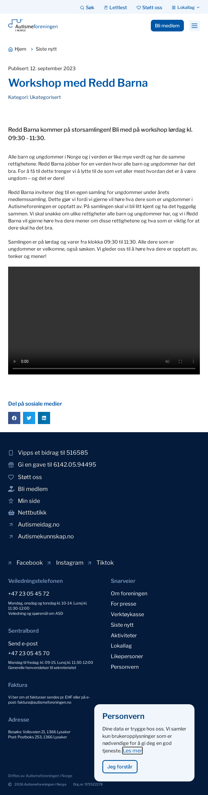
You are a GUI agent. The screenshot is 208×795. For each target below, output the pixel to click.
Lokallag (121, 644)
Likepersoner (127, 655)
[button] (194, 25)
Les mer (132, 751)
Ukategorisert (45, 97)
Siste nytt (122, 624)
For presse (123, 603)
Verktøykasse (127, 613)
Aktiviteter (124, 634)
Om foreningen (129, 593)
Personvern (125, 665)
